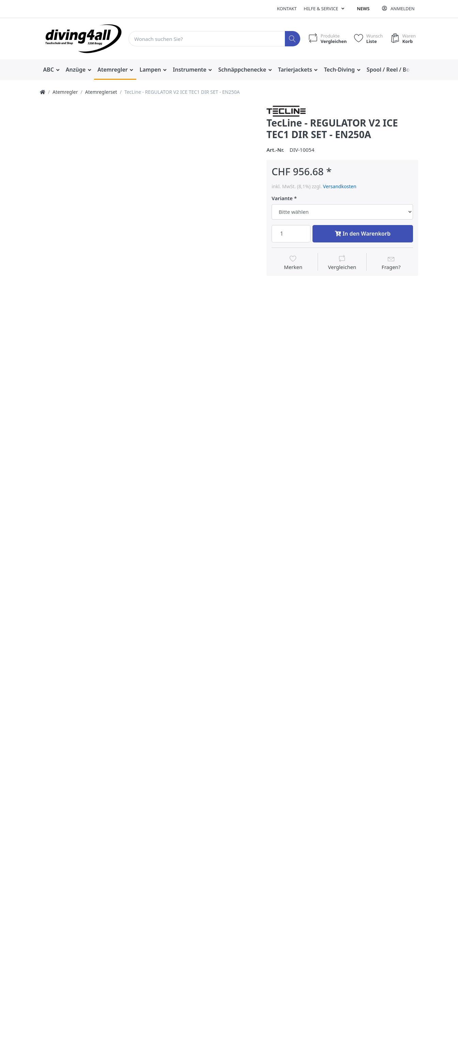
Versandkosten (339, 186)
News (363, 8)
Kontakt (287, 8)
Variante (282, 198)
